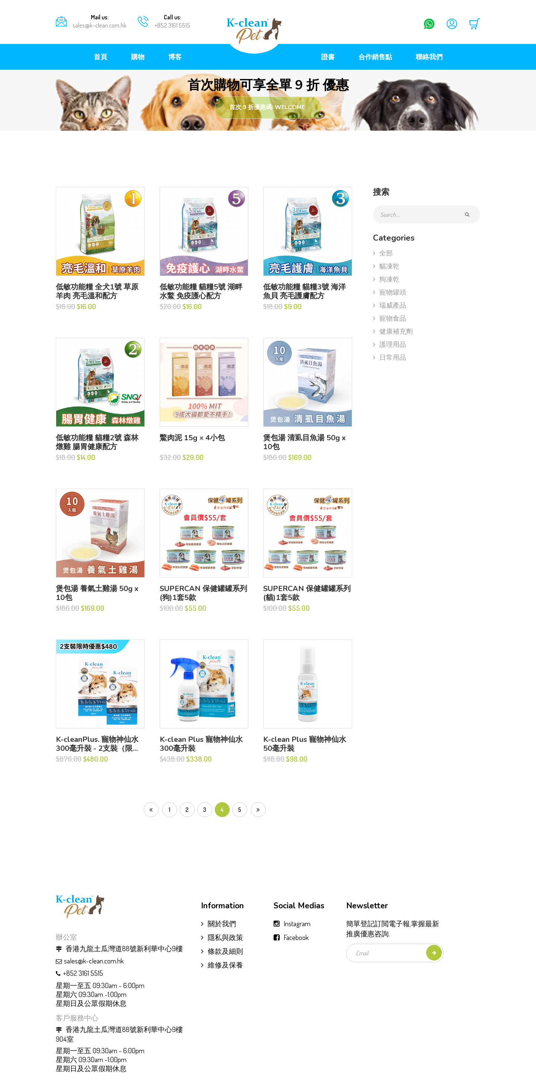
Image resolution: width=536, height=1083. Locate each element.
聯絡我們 (429, 57)
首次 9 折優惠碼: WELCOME (267, 107)
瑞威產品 (389, 305)
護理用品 (389, 344)
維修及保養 (222, 964)
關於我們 (218, 923)
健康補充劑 (393, 331)
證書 (328, 57)
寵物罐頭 (389, 292)
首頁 (100, 57)
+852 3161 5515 (172, 25)
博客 (175, 57)
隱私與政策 (222, 937)
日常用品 (389, 357)
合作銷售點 (375, 57)
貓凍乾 (386, 266)
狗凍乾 (386, 279)
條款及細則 (222, 951)
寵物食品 (389, 318)
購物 (137, 57)
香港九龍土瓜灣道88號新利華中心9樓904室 (119, 1034)
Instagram (297, 923)
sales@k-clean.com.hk (100, 25)
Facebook (296, 937)
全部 (383, 253)
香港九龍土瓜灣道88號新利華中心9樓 (119, 948)
